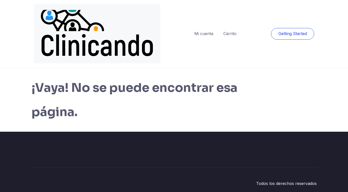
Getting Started (292, 33)
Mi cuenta (203, 33)
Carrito (229, 33)
